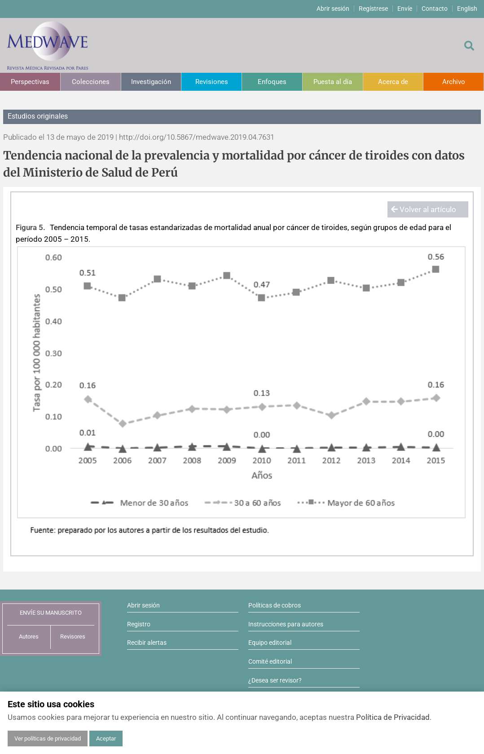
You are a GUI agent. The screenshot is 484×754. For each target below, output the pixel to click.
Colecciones (91, 82)
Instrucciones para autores (285, 624)
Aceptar (106, 738)
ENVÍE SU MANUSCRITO (51, 612)
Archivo (453, 82)
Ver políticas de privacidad (47, 738)
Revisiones (211, 82)
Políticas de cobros (274, 605)
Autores (29, 636)
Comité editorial (270, 661)
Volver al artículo (423, 209)
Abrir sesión (333, 8)
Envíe (404, 8)
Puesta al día (332, 82)
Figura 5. (30, 227)
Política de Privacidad (393, 717)
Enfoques (272, 82)
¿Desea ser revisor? (275, 680)
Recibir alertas (147, 642)
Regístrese (373, 8)
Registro (138, 624)
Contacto (435, 8)
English (467, 8)
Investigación (151, 82)
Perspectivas (30, 82)
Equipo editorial (269, 642)
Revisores (72, 636)
